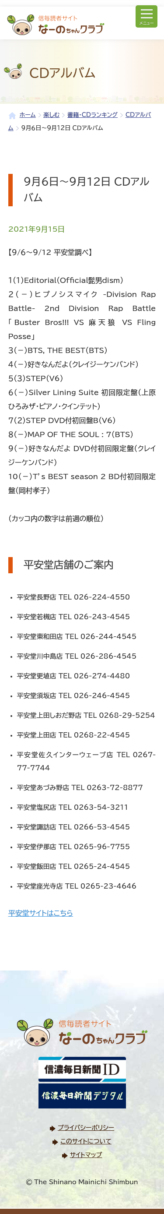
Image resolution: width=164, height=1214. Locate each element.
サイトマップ (86, 1155)
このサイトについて (85, 1141)
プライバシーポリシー (86, 1128)
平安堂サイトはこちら (40, 913)
